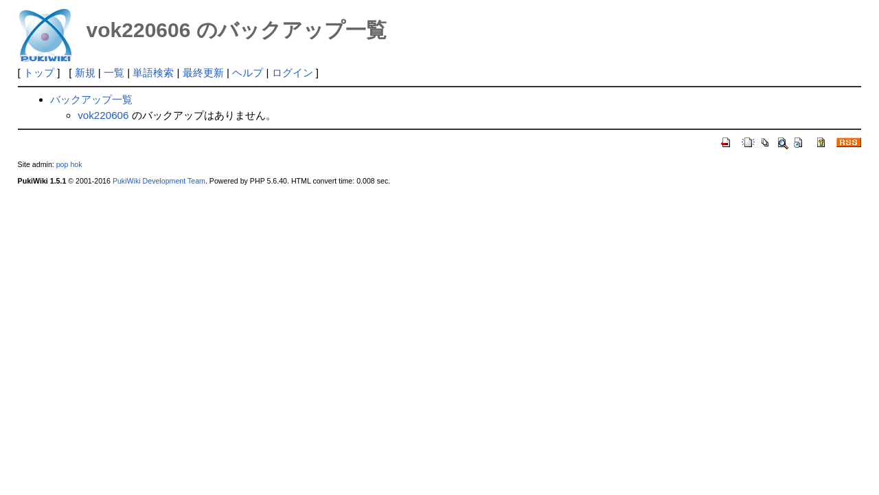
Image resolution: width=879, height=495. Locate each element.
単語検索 (153, 72)
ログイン (292, 72)
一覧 (114, 72)
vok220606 (103, 115)
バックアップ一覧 (91, 99)
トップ (38, 72)
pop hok (69, 164)
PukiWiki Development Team (159, 181)
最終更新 (203, 72)
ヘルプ (247, 72)
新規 (85, 72)
